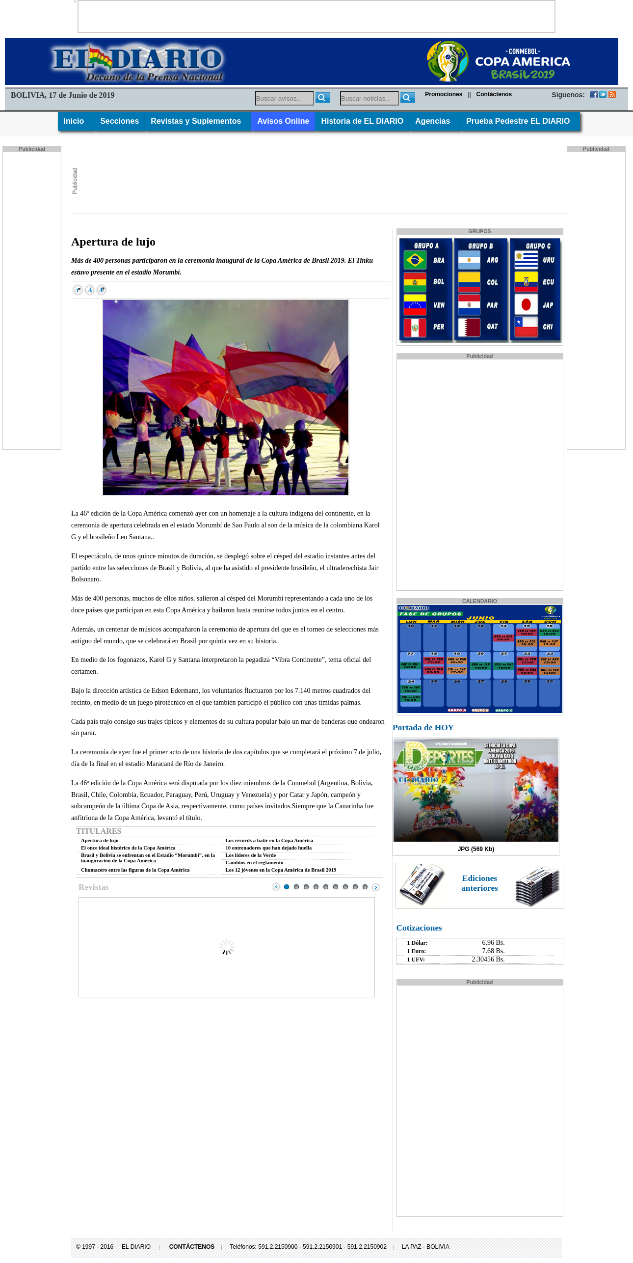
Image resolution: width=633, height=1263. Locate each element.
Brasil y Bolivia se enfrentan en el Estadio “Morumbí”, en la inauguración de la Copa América (148, 857)
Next (375, 886)
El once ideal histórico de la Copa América (128, 848)
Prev (276, 886)
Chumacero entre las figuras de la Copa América (135, 870)
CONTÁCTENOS (192, 1246)
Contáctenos (494, 94)
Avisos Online (283, 121)
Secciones (119, 121)
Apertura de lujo (99, 840)
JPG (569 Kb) (476, 849)
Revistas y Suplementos (198, 121)
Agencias (434, 121)
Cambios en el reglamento (255, 862)
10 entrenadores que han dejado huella (269, 848)
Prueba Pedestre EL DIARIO (520, 121)
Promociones (443, 94)
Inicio (76, 121)
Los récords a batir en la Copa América (270, 840)
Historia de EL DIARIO (362, 121)
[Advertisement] (317, 15)
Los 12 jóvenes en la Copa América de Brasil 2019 (281, 870)
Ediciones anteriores (479, 883)
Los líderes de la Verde (251, 855)
